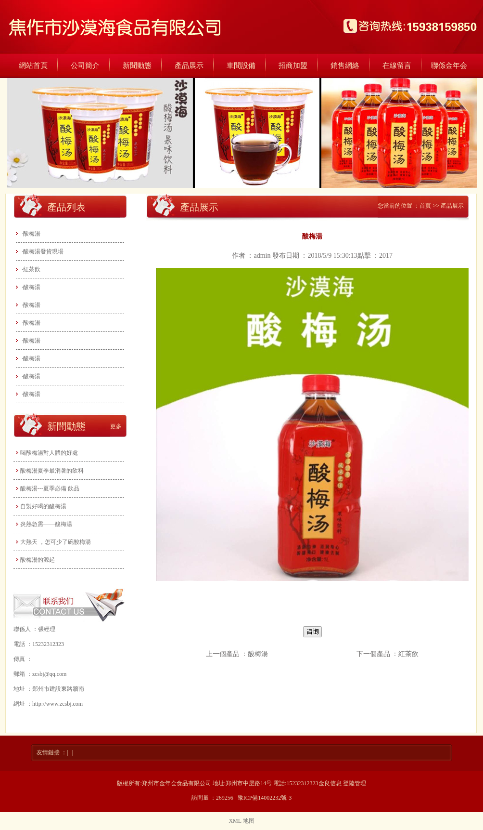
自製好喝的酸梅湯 (43, 506)
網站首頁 (33, 65)
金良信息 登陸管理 (342, 783)
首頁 (425, 205)
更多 (116, 426)
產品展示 (189, 65)
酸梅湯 (258, 654)
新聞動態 (137, 65)
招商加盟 (293, 65)
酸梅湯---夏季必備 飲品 (49, 488)
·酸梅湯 (31, 233)
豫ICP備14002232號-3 (265, 797)
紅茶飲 (408, 654)
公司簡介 (85, 65)
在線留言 (396, 65)
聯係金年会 (449, 65)
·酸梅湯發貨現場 (43, 251)
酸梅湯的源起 (37, 559)
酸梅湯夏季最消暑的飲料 (52, 470)
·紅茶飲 (31, 269)
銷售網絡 (344, 65)
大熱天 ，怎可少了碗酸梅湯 (55, 542)
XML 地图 (241, 820)
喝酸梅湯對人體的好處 (49, 452)
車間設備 (241, 65)
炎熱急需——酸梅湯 (46, 524)
